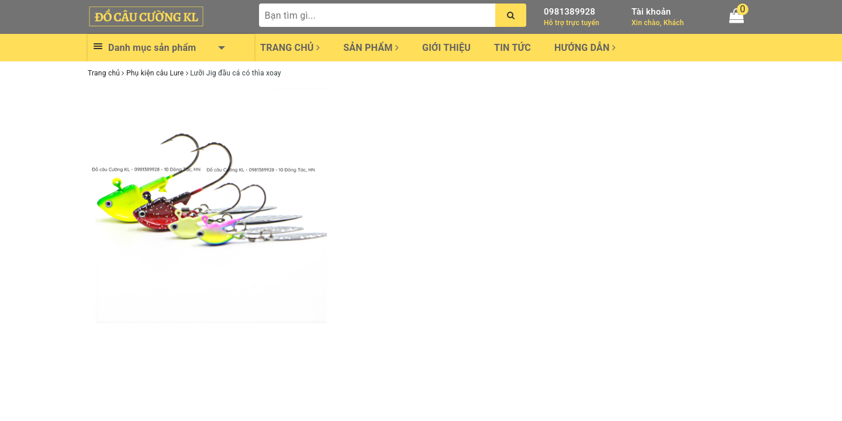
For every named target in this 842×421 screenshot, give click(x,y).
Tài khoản (651, 11)
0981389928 (569, 11)
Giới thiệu (446, 47)
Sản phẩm (371, 47)
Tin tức (512, 47)
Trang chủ (290, 47)
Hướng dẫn (585, 47)
